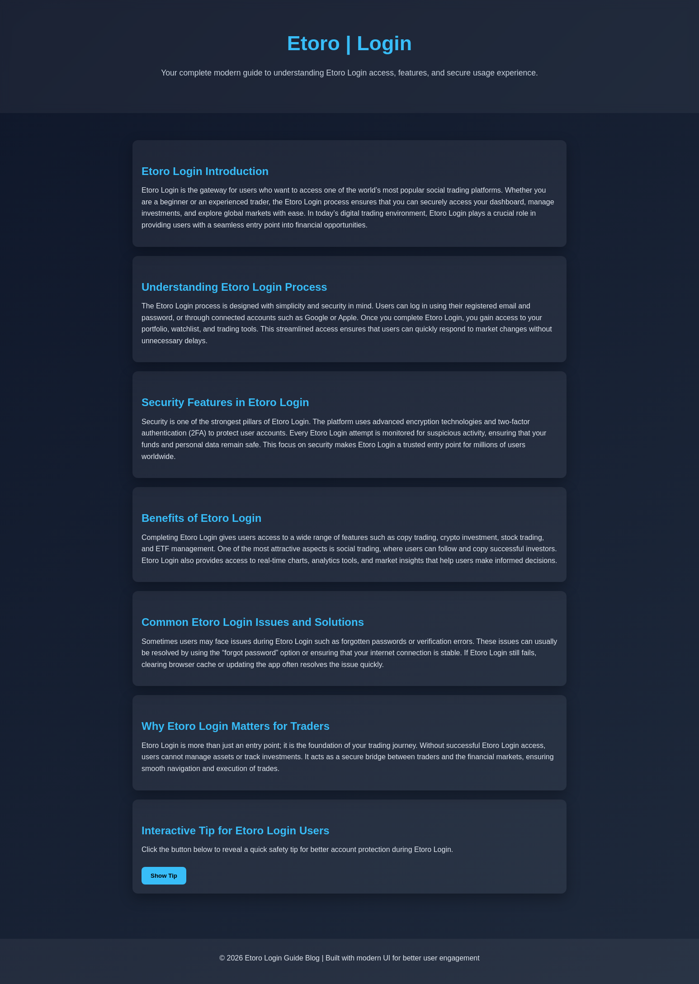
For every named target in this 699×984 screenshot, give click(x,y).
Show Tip (164, 875)
